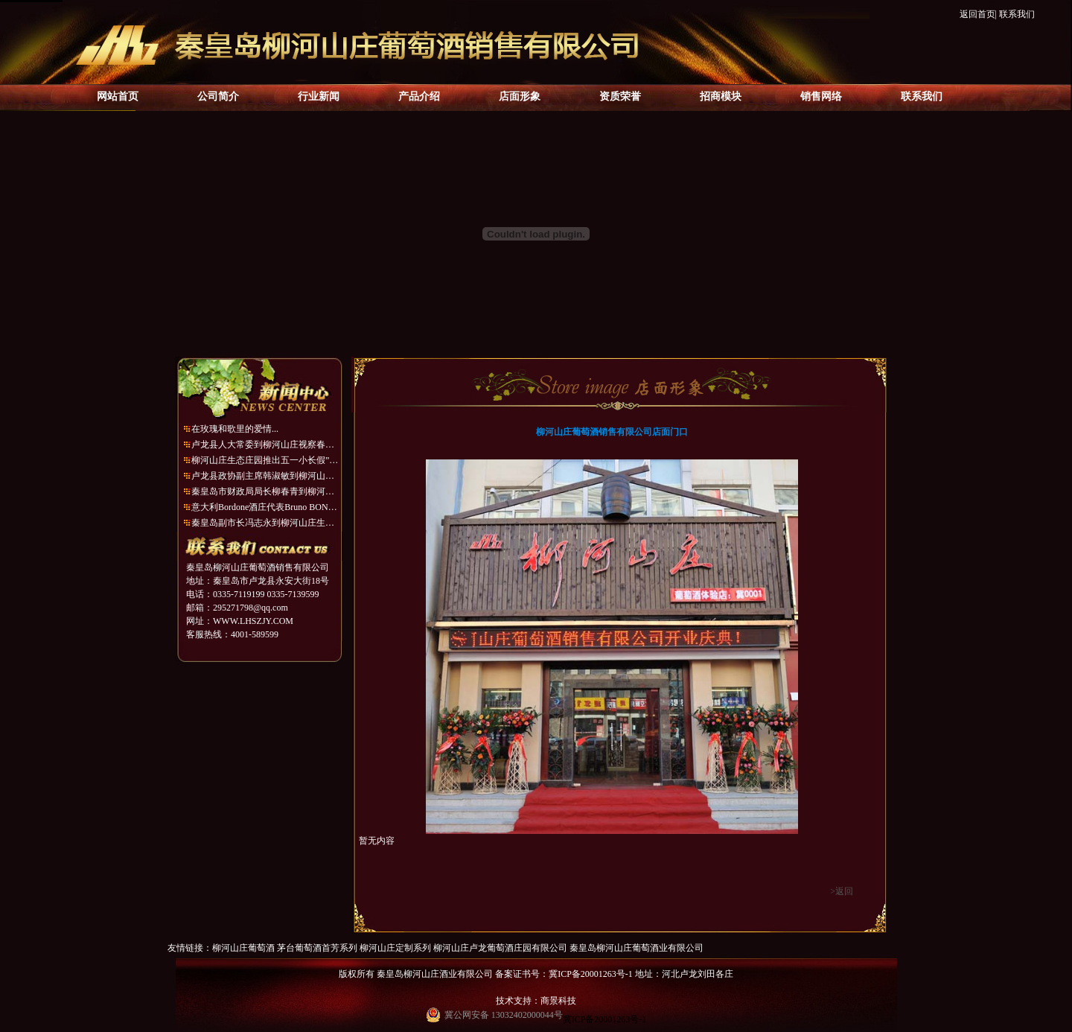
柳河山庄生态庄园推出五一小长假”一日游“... (265, 460)
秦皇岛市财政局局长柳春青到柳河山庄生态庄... (265, 491)
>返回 (841, 891)
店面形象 (519, 96)
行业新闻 (318, 96)
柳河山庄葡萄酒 (243, 948)
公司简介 (218, 96)
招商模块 (720, 96)
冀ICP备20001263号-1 (605, 1019)
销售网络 (821, 96)
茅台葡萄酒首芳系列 (317, 948)
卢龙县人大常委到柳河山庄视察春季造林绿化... (265, 444)
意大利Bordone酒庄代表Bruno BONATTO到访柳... (265, 507)
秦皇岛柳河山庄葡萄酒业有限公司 (637, 948)
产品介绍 (419, 96)
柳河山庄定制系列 (395, 948)
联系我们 (1017, 14)
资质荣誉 (620, 96)
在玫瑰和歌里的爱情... (234, 429)
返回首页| (978, 14)
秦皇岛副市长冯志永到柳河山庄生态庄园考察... (265, 522)
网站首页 (117, 96)
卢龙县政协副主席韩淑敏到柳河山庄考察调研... (265, 476)
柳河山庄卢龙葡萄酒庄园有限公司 (500, 948)
